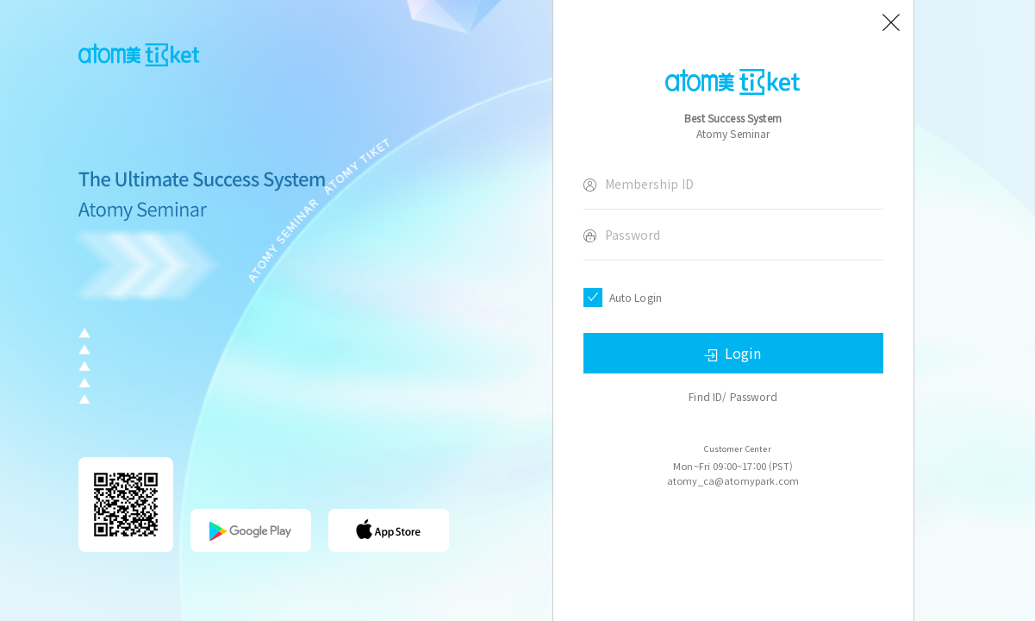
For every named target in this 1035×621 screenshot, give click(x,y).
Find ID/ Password (733, 396)
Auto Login (636, 297)
